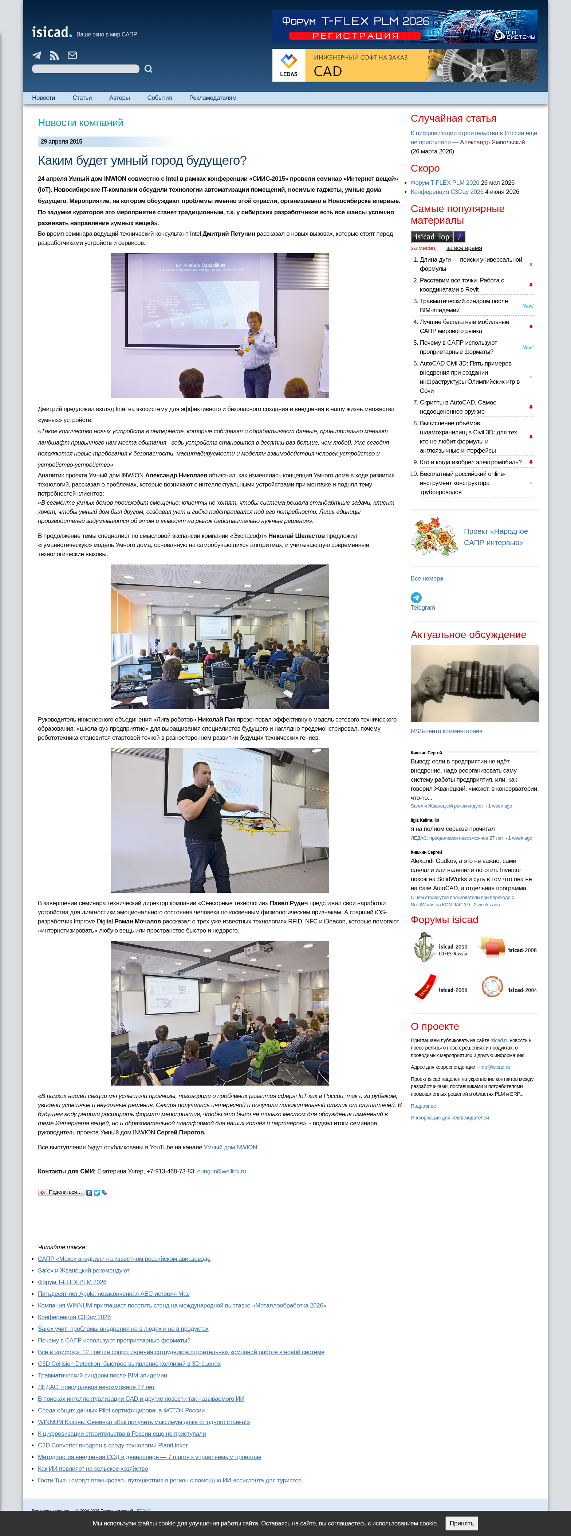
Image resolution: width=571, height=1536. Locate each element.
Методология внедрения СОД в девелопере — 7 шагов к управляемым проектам (149, 1457)
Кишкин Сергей (426, 752)
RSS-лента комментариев (447, 731)
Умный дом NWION (230, 1147)
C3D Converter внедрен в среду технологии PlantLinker (113, 1445)
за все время (464, 248)
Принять (462, 1523)
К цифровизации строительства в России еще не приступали (122, 1433)
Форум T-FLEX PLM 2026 (72, 1282)
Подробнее (423, 1106)
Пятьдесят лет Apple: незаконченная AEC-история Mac (114, 1293)
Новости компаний (80, 122)
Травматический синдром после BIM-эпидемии (102, 1375)
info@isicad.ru (495, 1067)
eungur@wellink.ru (222, 1171)
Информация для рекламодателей (450, 1118)
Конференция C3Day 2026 (74, 1317)
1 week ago (500, 806)
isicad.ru (499, 1040)
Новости (43, 97)
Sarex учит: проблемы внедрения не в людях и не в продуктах (123, 1328)
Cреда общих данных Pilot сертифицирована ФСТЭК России (121, 1410)
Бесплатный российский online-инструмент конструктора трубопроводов (463, 483)
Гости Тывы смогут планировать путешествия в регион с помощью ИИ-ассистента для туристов (170, 1480)
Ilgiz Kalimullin (425, 820)
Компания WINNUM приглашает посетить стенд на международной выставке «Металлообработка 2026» (182, 1305)
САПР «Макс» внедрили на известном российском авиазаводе (124, 1258)
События (159, 97)
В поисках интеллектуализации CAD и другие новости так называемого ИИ (141, 1398)
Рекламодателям (212, 97)
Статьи (82, 97)
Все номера (427, 578)
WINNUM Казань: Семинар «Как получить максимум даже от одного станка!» (144, 1422)
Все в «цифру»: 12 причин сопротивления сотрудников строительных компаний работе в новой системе (181, 1352)
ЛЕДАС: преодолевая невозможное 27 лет (96, 1387)
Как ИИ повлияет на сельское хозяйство (93, 1468)
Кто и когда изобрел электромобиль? (471, 462)
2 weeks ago (487, 904)
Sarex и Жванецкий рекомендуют (83, 1270)
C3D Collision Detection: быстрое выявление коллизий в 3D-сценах (129, 1363)
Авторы (119, 97)
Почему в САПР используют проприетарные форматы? (114, 1340)
